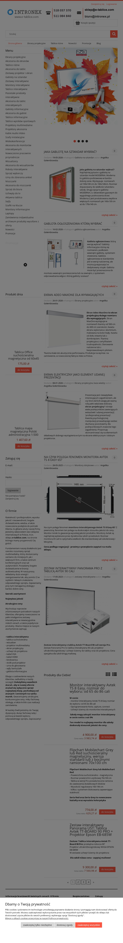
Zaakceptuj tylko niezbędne (37, 925)
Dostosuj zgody (65, 925)
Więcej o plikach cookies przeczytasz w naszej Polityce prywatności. (37, 918)
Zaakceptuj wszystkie (89, 925)
